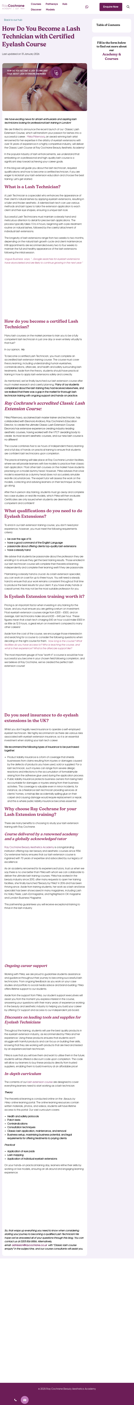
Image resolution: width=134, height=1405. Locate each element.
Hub (64, 4)
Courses (36, 4)
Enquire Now (110, 6)
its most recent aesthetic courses (32, 436)
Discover (36, 9)
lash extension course (40, 1082)
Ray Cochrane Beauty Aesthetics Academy (29, 847)
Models (50, 9)
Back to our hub (12, 20)
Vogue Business (13, 259)
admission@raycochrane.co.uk (29, 1245)
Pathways (52, 4)
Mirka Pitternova (36, 136)
